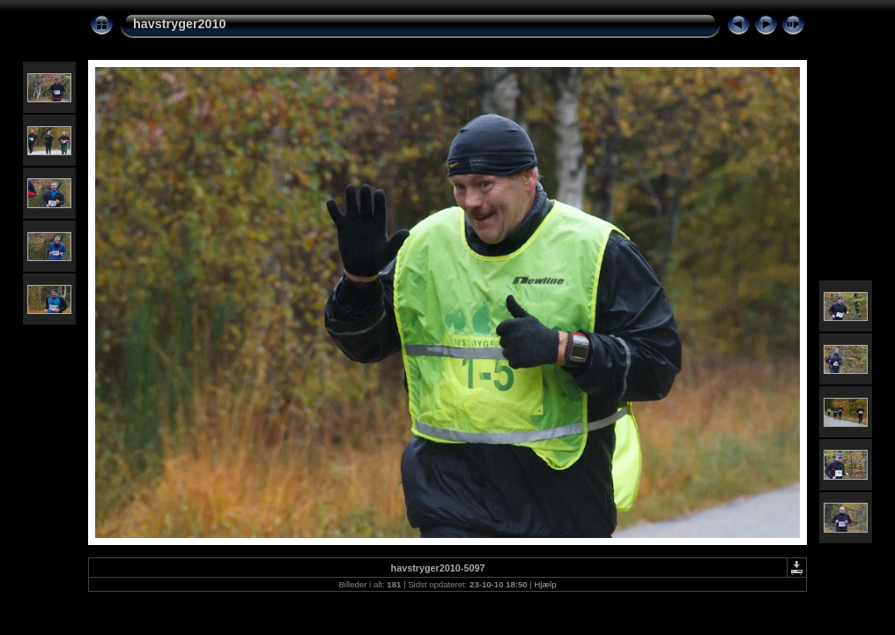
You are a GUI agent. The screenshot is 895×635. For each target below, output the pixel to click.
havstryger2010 (179, 24)
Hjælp (546, 584)
